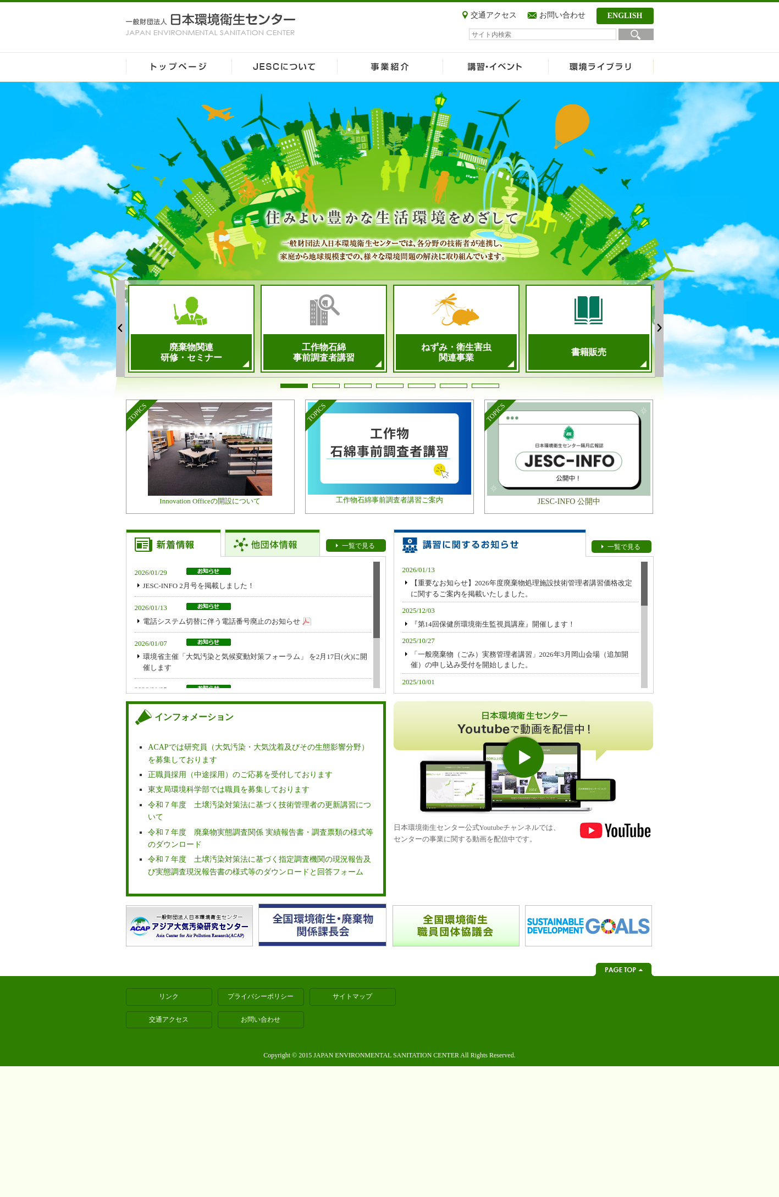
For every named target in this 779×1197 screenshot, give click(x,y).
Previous (120, 328)
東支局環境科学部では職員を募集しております (229, 789)
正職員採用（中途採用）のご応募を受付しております (240, 775)
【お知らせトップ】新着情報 (173, 543)
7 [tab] (485, 386)
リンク (169, 996)
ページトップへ (624, 969)
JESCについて (284, 67)
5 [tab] (421, 386)
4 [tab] (390, 386)
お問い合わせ (562, 15)
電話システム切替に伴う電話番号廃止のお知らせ (221, 621)
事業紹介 (390, 67)
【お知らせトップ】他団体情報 (272, 543)
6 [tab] (453, 386)
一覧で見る (358, 546)
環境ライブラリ (601, 67)
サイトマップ (352, 996)
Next (659, 328)
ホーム (178, 67)
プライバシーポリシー (261, 996)
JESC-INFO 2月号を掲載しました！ (199, 585)
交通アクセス (494, 15)
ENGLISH (625, 16)
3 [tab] (358, 386)
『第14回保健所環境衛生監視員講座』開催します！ (493, 624)
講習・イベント (495, 67)
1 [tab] (294, 386)
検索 (636, 34)
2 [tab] (326, 386)
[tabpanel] (191, 329)
